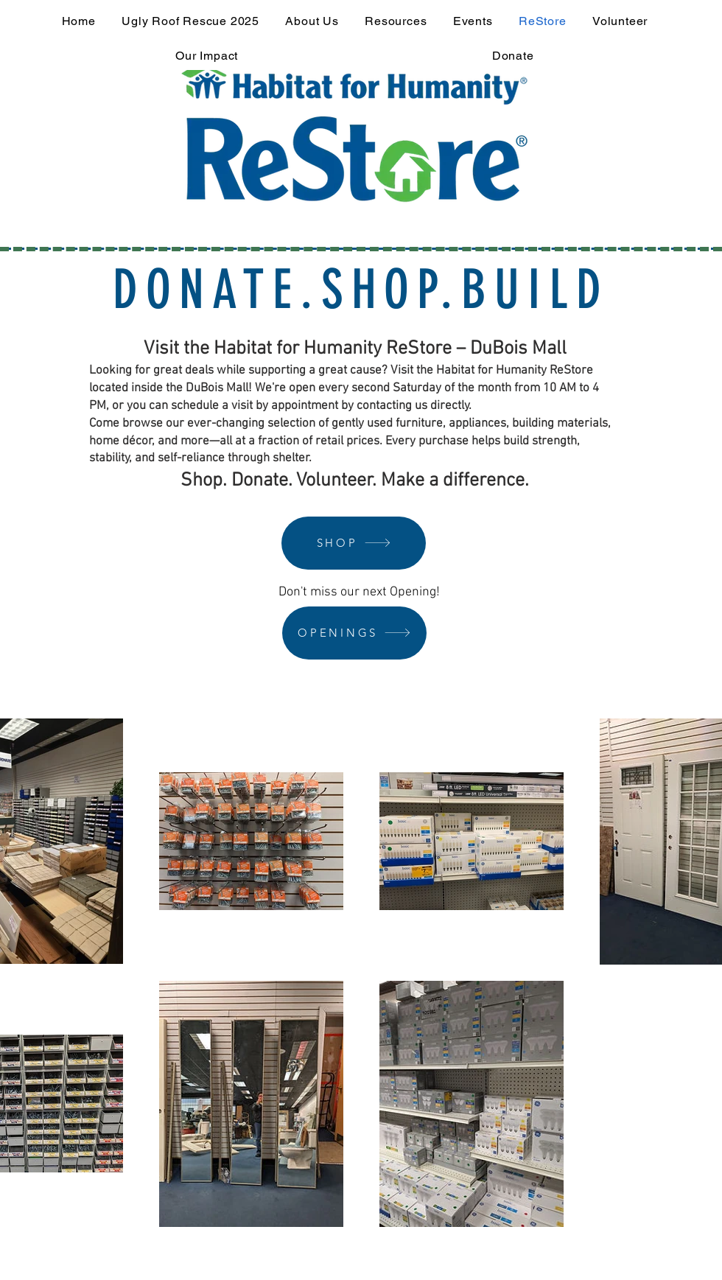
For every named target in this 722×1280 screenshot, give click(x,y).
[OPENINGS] (354, 633)
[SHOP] (353, 543)
